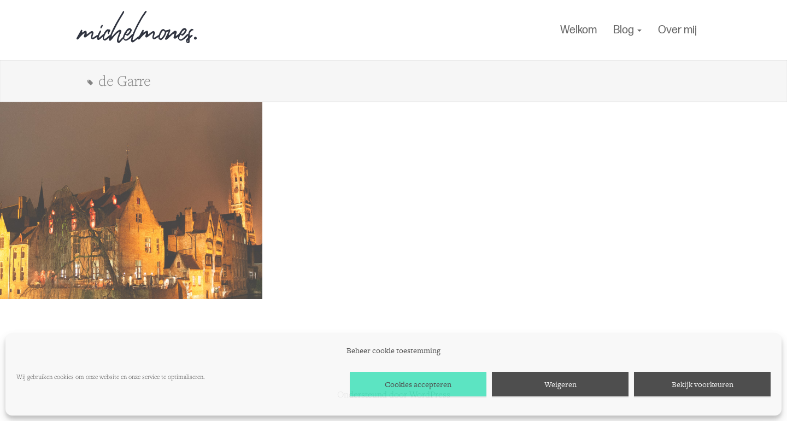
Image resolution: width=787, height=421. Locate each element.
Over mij (677, 30)
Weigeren (560, 384)
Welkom (578, 30)
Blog (627, 30)
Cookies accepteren (418, 384)
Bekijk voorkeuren (702, 384)
